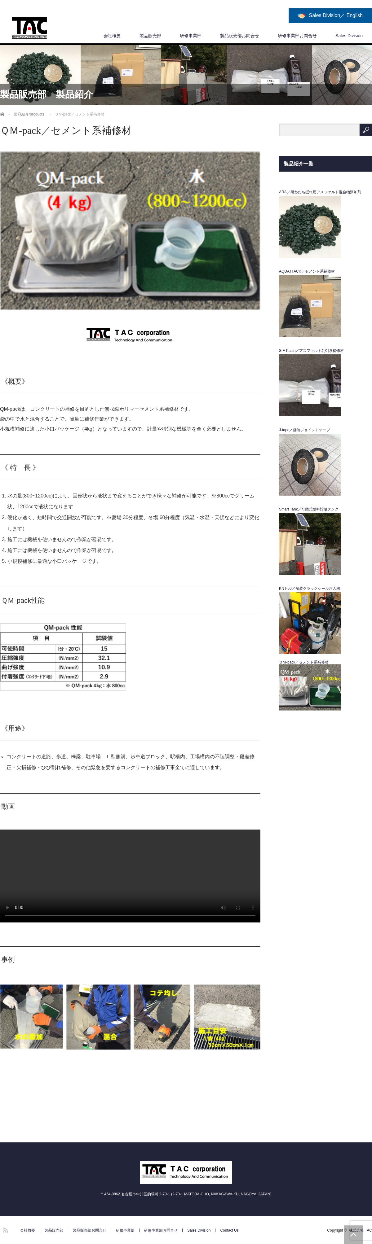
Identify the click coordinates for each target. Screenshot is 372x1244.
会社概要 (112, 35)
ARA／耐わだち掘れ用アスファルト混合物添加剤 (320, 192)
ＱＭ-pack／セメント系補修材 (304, 662)
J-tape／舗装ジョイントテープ (304, 430)
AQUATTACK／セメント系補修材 (307, 271)
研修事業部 (191, 35)
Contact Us (229, 1230)
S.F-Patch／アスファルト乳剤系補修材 (311, 350)
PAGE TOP (353, 1234)
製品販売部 (150, 35)
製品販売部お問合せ (239, 35)
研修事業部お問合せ (297, 35)
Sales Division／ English (336, 15)
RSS (4, 1229)
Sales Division (349, 35)
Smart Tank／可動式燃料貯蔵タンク (309, 509)
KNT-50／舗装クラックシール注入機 (309, 588)
